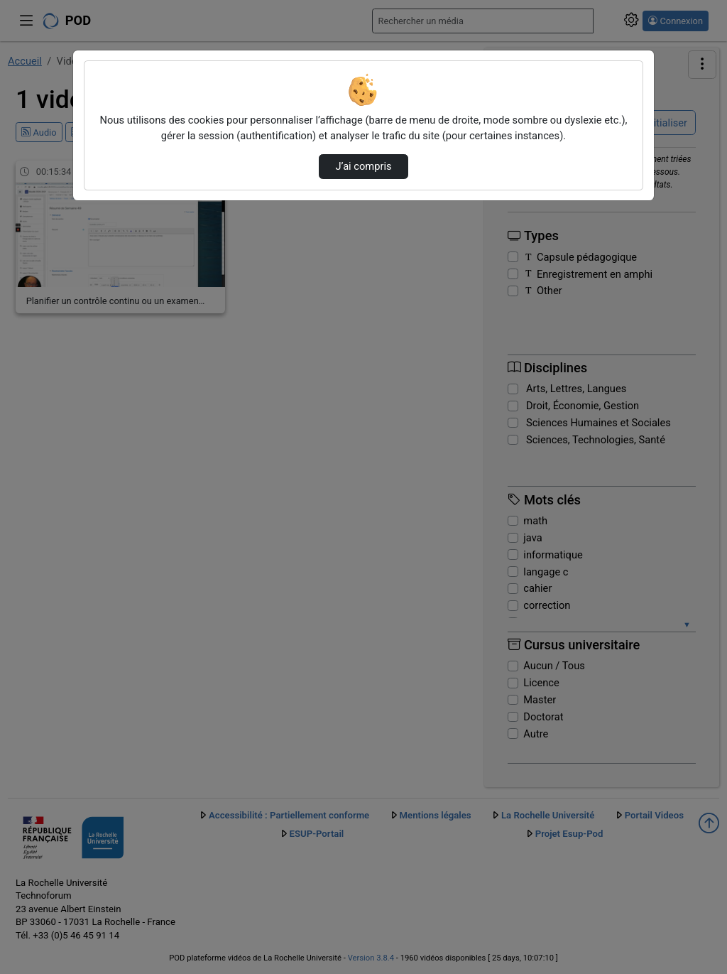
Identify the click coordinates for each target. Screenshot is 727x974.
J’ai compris (363, 166)
